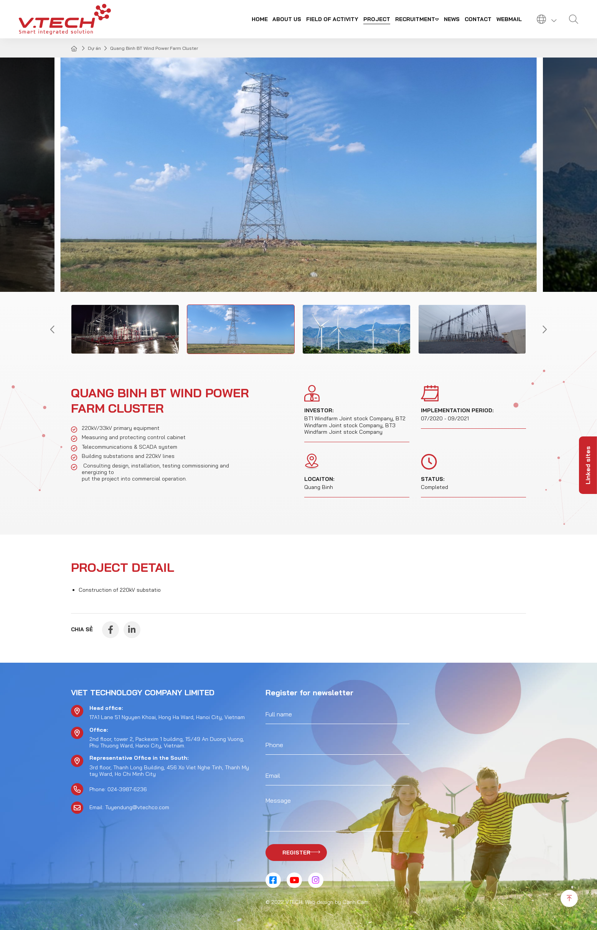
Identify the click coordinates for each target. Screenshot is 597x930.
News (452, 19)
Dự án (94, 48)
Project (376, 19)
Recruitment (415, 19)
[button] (52, 329)
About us (286, 19)
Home (260, 19)
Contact (478, 19)
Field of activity (332, 19)
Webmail (509, 19)
